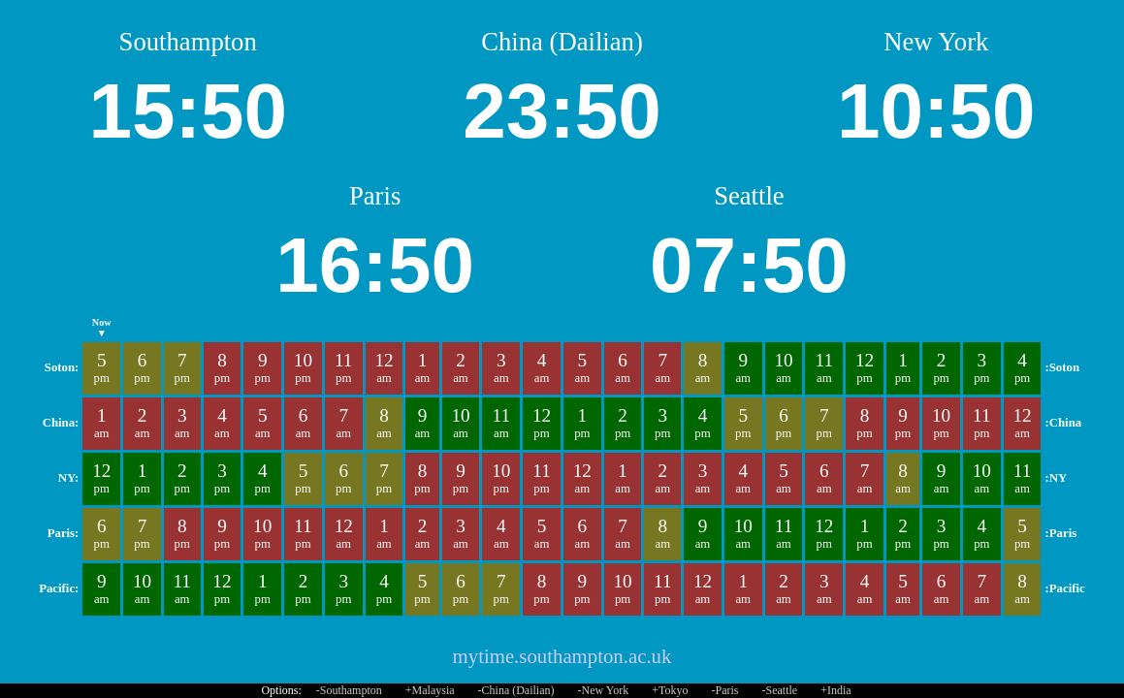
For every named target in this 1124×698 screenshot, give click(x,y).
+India (835, 690)
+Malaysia (430, 690)
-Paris (724, 690)
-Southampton (349, 690)
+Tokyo (670, 690)
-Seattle (779, 690)
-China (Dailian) (516, 690)
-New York (603, 690)
